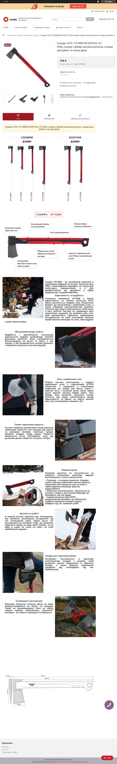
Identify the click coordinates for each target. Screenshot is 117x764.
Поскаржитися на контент (59, 762)
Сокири (36, 35)
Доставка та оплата (63, 27)
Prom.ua (69, 759)
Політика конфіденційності (78, 762)
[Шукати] (90, 19)
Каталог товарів (21, 27)
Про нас (80, 27)
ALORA (5, 27)
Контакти (5, 747)
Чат (107, 758)
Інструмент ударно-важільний (20, 35)
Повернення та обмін (41, 27)
